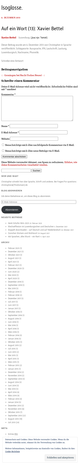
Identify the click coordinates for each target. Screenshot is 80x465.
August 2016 (13, 321)
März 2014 (12, 398)
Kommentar (8, 94)
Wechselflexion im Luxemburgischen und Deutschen (31, 229)
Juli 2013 (11, 425)
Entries (13, 436)
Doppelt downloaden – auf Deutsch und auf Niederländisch (34, 232)
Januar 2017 (13, 311)
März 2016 (12, 334)
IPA (43, 48)
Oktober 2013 (14, 414)
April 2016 (12, 331)
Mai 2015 (12, 358)
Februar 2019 (13, 294)
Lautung (62, 48)
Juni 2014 (12, 388)
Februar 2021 (13, 267)
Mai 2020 (12, 277)
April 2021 (12, 264)
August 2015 (13, 348)
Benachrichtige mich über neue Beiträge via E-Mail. (32, 153)
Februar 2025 (13, 250)
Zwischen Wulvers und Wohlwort (22, 235)
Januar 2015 (13, 371)
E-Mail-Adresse (10, 135)
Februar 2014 (13, 401)
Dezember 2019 (14, 284)
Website (5, 141)
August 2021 (13, 260)
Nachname (23, 52)
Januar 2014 (13, 404)
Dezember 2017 (14, 301)
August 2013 (13, 421)
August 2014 (13, 384)
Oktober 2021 (14, 257)
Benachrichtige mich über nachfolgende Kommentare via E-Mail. (39, 147)
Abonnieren (11, 212)
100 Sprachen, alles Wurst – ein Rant (24, 239)
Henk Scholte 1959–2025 (18, 225)
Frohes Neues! (36, 75)
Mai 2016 (12, 328)
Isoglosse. (12, 8)
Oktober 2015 (14, 344)
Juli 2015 (11, 351)
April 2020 (12, 281)
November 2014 (14, 378)
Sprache (67, 45)
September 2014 (15, 381)
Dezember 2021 (14, 254)
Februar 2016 (13, 338)
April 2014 (12, 394)
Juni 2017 (12, 307)
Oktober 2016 (14, 314)
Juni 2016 (12, 324)
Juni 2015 (12, 354)
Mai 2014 (12, 391)
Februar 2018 (13, 297)
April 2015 (12, 361)
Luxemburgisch (9, 52)
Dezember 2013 (14, 408)
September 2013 (15, 418)
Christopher (54, 45)
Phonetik (34, 52)
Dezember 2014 (14, 374)
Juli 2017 (11, 304)
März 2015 (12, 364)
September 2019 (15, 287)
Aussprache (35, 48)
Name (5, 129)
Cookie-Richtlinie (12, 452)
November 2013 (14, 411)
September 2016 (15, 318)
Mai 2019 (12, 291)
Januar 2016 (13, 341)
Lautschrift (51, 48)
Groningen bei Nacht (14, 75)
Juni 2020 (12, 274)
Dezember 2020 (15, 271)
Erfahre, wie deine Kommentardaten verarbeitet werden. (39, 166)
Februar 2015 (13, 368)
